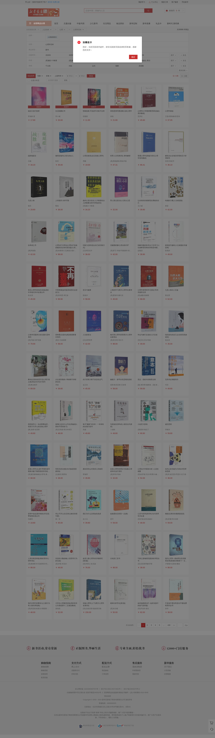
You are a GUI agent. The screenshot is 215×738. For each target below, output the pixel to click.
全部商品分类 (37, 23)
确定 (133, 57)
